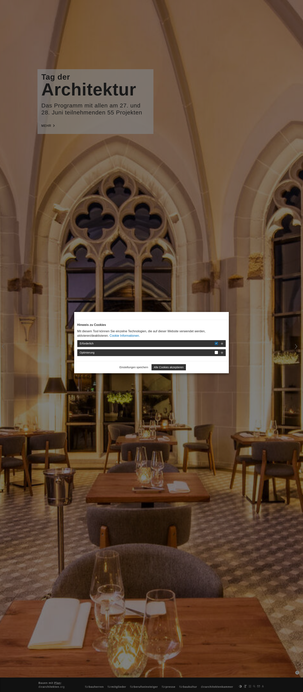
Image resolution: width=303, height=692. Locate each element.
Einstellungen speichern (133, 367)
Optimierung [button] (87, 352)
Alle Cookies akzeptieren (169, 367)
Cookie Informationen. (125, 335)
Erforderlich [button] (87, 343)
